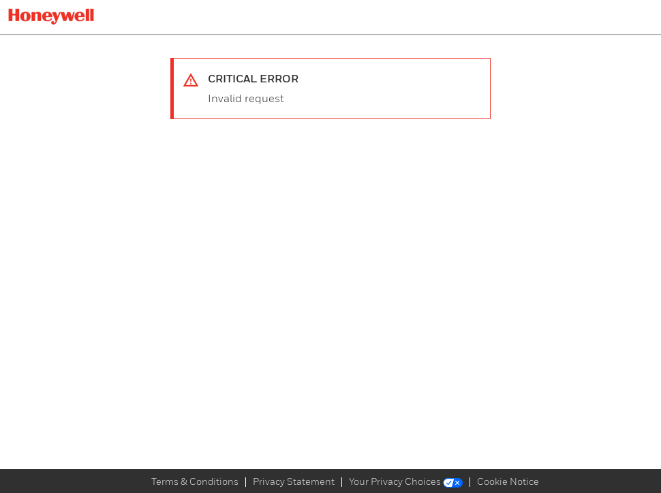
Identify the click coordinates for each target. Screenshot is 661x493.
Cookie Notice (508, 482)
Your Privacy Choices (406, 482)
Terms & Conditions (195, 482)
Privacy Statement (294, 482)
